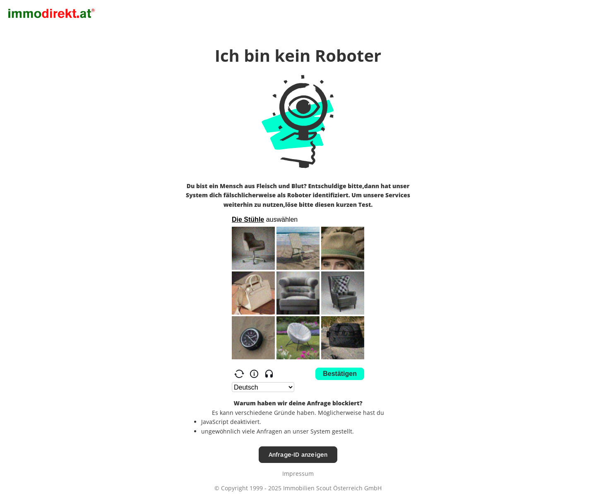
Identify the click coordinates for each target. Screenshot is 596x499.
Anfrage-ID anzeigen (298, 454)
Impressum (298, 473)
